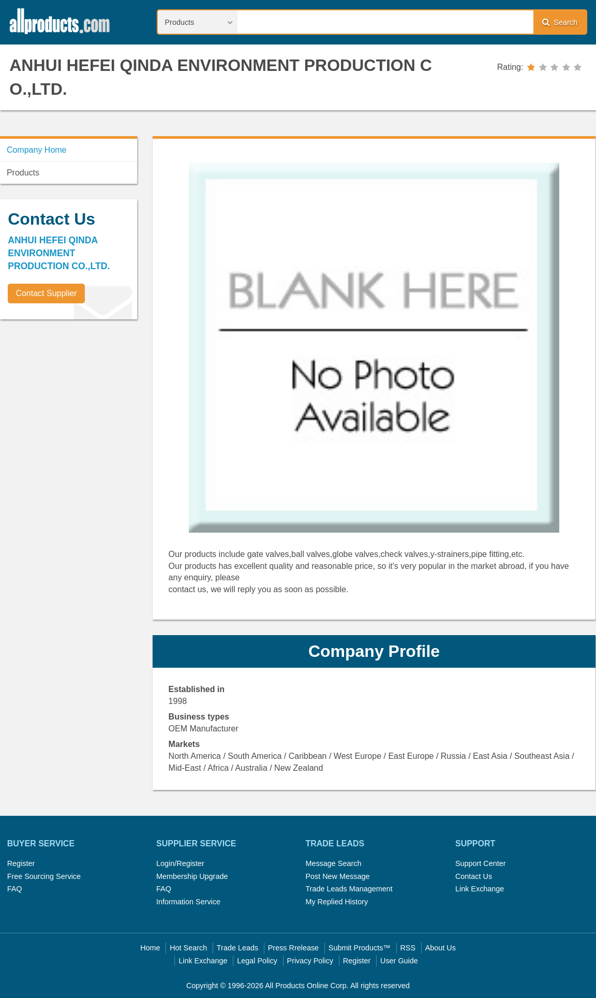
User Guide (399, 961)
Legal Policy (257, 961)
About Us (440, 948)
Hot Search (188, 948)
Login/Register (180, 863)
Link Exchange (479, 889)
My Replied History (336, 902)
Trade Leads (237, 948)
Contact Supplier (46, 293)
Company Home (37, 149)
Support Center (480, 863)
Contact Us (473, 876)
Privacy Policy (310, 961)
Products (23, 172)
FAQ (14, 889)
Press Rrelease (293, 948)
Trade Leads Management (348, 889)
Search (559, 22)
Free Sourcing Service (44, 876)
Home (150, 948)
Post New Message (337, 876)
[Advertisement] (77, 399)
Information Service (188, 902)
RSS (407, 948)
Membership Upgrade (192, 876)
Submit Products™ (360, 948)
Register (21, 863)
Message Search (333, 863)
